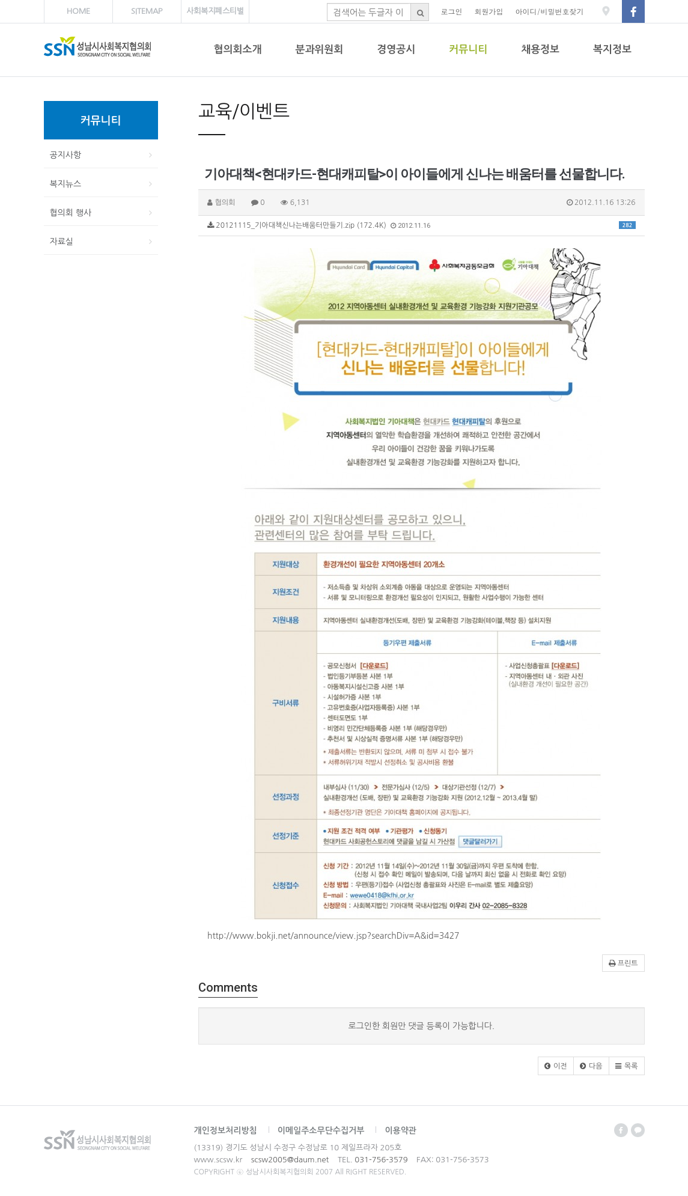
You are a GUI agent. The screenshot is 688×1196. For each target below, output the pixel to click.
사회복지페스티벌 (215, 11)
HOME (78, 11)
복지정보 (612, 49)
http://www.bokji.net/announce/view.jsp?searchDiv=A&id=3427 (333, 936)
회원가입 (489, 11)
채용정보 (540, 49)
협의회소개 (238, 49)
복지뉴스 (66, 184)
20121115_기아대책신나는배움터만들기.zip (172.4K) (421, 225)
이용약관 (400, 1130)
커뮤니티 (468, 49)
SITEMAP (146, 11)
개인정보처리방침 (225, 1130)
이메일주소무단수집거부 (321, 1130)
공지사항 (66, 155)
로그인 (452, 11)
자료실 (61, 241)
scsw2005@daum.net (290, 1160)
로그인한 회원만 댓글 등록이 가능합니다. (421, 1026)
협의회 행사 (71, 213)
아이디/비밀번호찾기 (550, 11)
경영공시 (396, 49)
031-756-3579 (381, 1160)
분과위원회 (319, 49)
